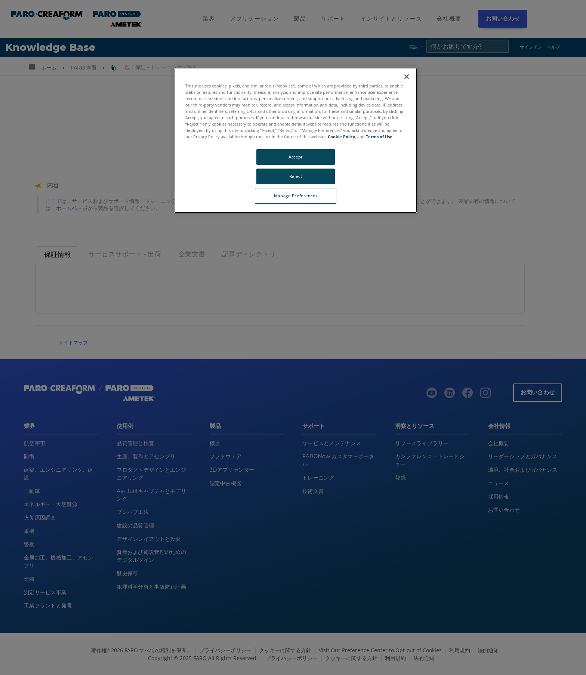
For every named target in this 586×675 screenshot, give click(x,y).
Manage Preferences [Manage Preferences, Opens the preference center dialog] (295, 195)
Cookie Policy (341, 136)
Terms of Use (379, 136)
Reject (295, 176)
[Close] (406, 76)
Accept (295, 157)
